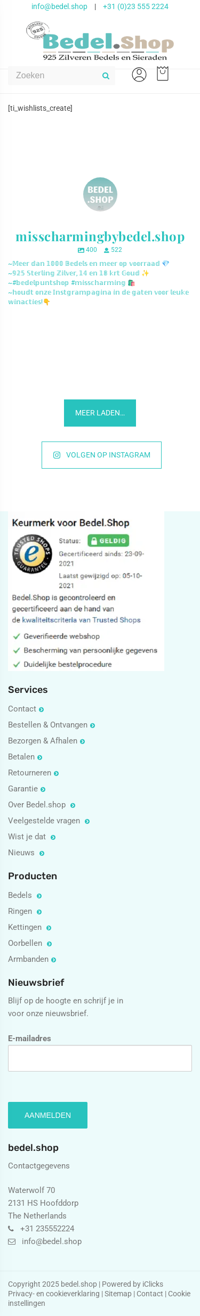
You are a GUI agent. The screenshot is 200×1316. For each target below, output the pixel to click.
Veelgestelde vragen (45, 820)
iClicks (152, 1284)
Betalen (21, 757)
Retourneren (29, 773)
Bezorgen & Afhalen (42, 741)
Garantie (23, 789)
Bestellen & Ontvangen (47, 725)
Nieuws (22, 852)
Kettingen (26, 927)
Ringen (21, 911)
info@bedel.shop (59, 6)
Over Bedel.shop (38, 805)
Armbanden (28, 959)
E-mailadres (100, 1053)
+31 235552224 (47, 1228)
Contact (22, 709)
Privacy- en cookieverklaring (54, 1293)
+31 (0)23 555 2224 (136, 6)
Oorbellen (26, 943)
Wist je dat (28, 836)
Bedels (21, 895)
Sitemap (118, 1293)
